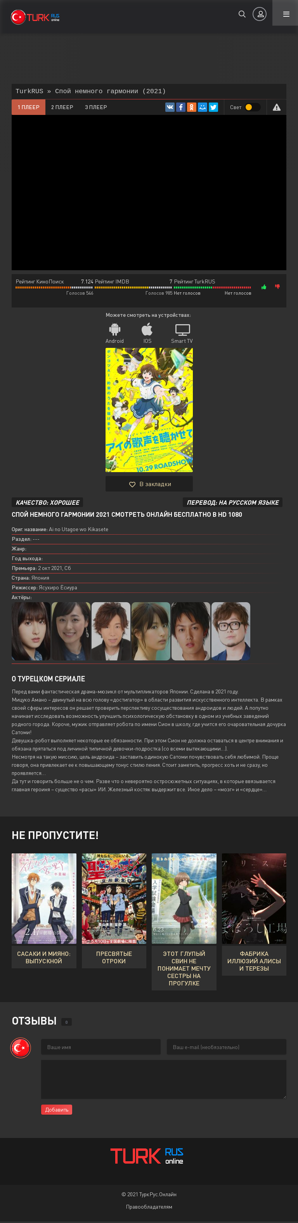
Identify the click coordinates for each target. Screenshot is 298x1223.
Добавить (56, 1111)
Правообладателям (149, 1208)
